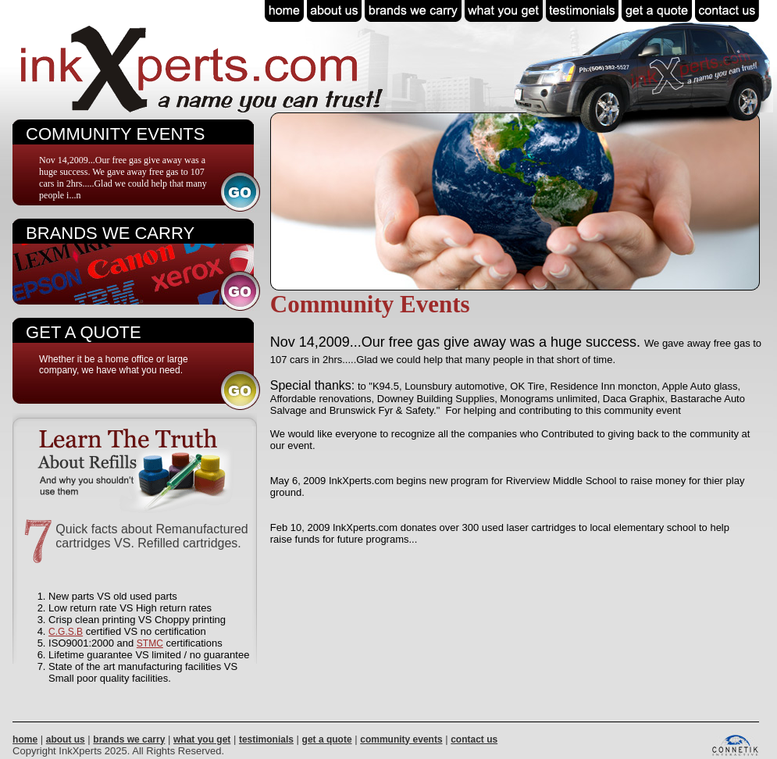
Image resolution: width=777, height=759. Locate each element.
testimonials (266, 739)
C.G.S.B (65, 631)
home (24, 739)
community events (401, 739)
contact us (474, 739)
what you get (201, 739)
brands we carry (129, 739)
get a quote (327, 739)
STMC (150, 643)
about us (65, 739)
